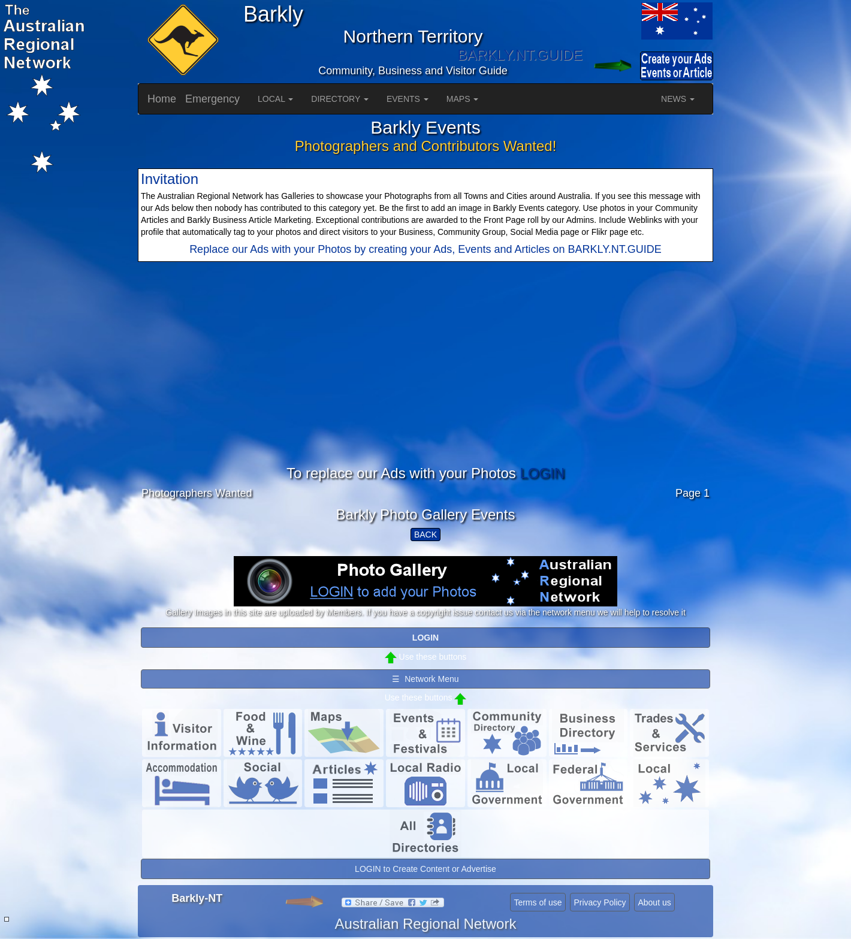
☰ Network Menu (425, 679)
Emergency (212, 99)
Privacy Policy (600, 902)
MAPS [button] (462, 99)
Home (161, 99)
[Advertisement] (425, 382)
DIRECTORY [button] (340, 99)
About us (654, 902)
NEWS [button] (678, 99)
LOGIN (542, 473)
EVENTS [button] (407, 99)
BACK (425, 534)
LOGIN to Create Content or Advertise (425, 869)
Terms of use (538, 902)
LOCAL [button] (275, 99)
